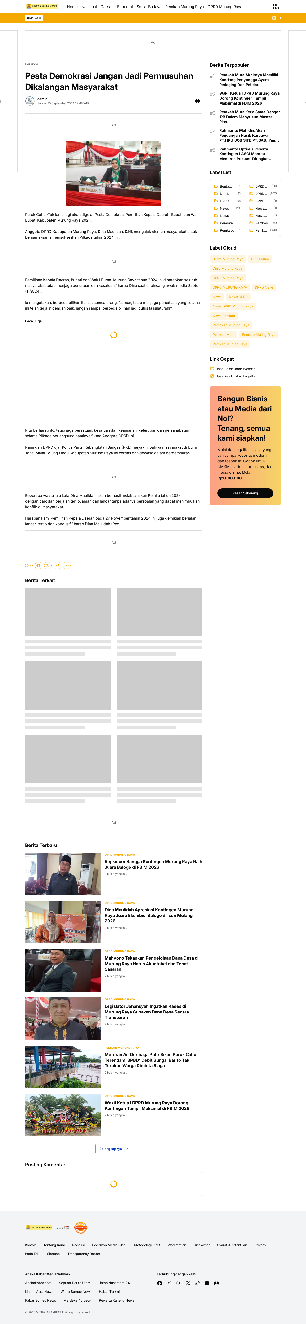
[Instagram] (169, 1283)
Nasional (89, 6)
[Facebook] (38, 565)
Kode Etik (32, 1254)
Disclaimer (202, 1245)
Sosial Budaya (149, 6)
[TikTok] (197, 1283)
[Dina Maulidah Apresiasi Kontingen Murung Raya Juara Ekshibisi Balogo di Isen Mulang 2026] (63, 922)
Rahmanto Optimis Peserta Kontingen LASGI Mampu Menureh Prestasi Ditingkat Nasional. (244, 154)
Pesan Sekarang (245, 493)
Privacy (260, 1245)
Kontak (30, 1245)
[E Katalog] (64, 1228)
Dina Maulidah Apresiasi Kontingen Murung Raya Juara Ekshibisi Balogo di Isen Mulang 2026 (149, 915)
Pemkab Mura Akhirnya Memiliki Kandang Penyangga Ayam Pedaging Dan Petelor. (248, 79)
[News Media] (81, 1228)
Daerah (107, 6)
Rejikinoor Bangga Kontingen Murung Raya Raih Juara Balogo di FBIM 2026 (153, 864)
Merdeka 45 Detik (77, 1300)
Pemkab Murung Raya (184, 6)
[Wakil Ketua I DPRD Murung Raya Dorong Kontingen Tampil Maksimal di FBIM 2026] (63, 1115)
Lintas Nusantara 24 (114, 1283)
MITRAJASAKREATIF (50, 1312)
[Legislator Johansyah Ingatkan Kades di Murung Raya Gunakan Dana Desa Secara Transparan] (63, 1018)
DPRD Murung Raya (225, 6)
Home (72, 6)
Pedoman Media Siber (109, 1245)
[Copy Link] (67, 565)
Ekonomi (125, 6)
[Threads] (178, 1283)
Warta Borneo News (76, 1291)
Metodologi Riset (147, 1245)
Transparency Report (84, 1254)
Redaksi (78, 1245)
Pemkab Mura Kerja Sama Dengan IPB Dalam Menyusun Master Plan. (250, 117)
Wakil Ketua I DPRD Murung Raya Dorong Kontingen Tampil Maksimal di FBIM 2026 (147, 1105)
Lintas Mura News (39, 1291)
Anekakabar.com (38, 1283)
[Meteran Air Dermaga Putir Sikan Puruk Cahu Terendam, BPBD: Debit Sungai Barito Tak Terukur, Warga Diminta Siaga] (63, 1067)
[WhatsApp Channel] (216, 1283)
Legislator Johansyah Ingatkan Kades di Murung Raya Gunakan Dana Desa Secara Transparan (147, 1012)
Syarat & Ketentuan (232, 1245)
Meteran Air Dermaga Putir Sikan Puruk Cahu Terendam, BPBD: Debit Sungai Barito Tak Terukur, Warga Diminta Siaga (150, 1060)
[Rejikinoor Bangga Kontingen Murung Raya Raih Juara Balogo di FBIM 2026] (63, 874)
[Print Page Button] (197, 101)
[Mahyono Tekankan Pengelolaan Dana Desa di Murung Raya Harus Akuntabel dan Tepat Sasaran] (63, 970)
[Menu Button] (276, 6)
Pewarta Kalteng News (116, 1300)
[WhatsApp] (29, 565)
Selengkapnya (113, 1149)
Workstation (177, 1245)
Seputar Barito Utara (75, 1283)
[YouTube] (207, 1283)
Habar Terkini (109, 1291)
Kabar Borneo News (40, 1300)
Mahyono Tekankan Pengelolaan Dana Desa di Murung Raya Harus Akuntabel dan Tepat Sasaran (152, 964)
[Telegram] (57, 565)
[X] (48, 565)
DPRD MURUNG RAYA (120, 1096)
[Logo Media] (39, 1227)
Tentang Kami (54, 1245)
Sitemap (53, 1254)
